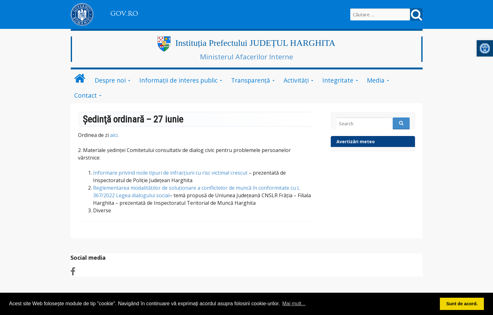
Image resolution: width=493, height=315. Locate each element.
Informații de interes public (178, 80)
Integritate (337, 80)
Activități (296, 80)
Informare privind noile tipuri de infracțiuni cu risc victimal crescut (170, 172)
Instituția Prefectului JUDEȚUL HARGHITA (255, 43)
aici (114, 135)
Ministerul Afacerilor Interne (246, 56)
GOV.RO (124, 13)
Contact (85, 95)
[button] (485, 48)
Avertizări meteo (355, 141)
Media (376, 80)
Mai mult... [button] (294, 303)
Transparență (250, 80)
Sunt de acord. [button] (462, 303)
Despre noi (110, 80)
